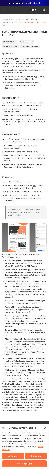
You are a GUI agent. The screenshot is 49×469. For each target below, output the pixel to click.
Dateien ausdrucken (10, 46)
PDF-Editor (6, 22)
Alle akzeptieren (25, 463)
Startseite (6, 19)
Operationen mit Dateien (30, 46)
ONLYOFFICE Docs (9, 42)
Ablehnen (13, 456)
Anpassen (36, 456)
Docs (15, 19)
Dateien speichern (26, 42)
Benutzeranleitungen (29, 19)
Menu (33, 10)
